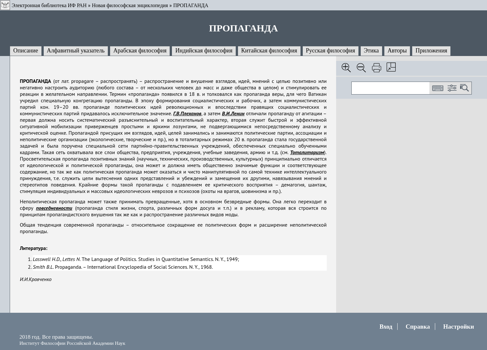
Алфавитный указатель (76, 50)
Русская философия (330, 50)
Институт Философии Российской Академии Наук (72, 343)
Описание (25, 50)
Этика (371, 50)
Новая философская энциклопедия (130, 5)
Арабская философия (139, 50)
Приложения (431, 50)
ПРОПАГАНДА (190, 5)
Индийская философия (203, 50)
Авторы (397, 50)
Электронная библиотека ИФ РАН (49, 5)
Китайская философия (269, 50)
